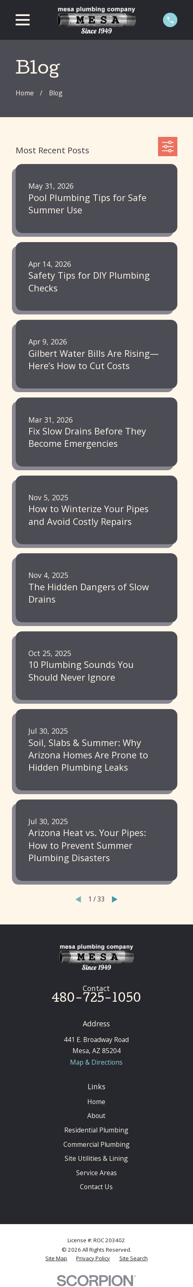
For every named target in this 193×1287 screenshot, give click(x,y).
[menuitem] (56, 1258)
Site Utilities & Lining (96, 1158)
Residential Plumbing (96, 1130)
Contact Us (96, 1186)
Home (96, 1101)
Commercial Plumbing (96, 1144)
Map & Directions (96, 1062)
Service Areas (96, 1172)
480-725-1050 (96, 999)
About (96, 1115)
